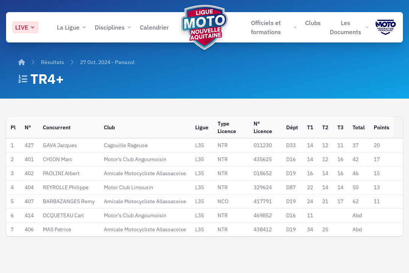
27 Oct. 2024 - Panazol (107, 62)
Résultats (52, 62)
